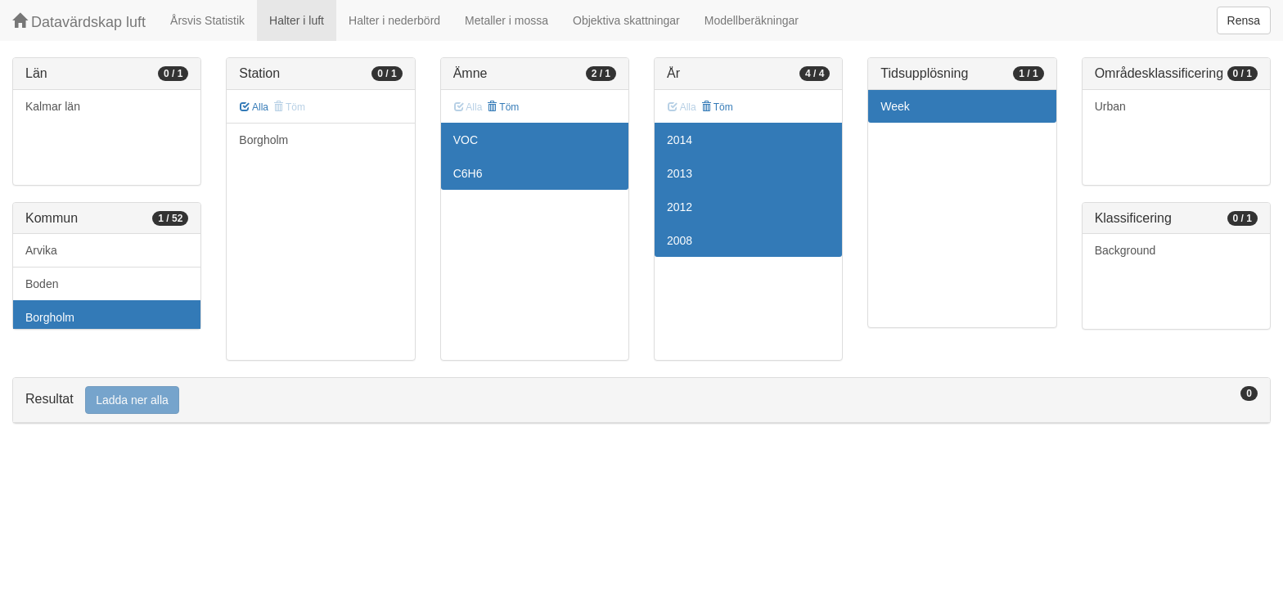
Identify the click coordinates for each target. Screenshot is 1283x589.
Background (1125, 250)
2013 (679, 173)
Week (895, 106)
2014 (679, 139)
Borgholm (49, 317)
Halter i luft (296, 20)
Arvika (41, 250)
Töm (503, 107)
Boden (41, 283)
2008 (679, 240)
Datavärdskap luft (79, 21)
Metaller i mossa (506, 20)
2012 (679, 207)
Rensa (1243, 20)
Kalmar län (52, 106)
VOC (465, 139)
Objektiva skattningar (626, 20)
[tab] (641, 400)
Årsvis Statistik (207, 20)
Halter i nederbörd (394, 20)
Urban (1110, 106)
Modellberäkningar (752, 20)
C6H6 (468, 173)
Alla (254, 107)
